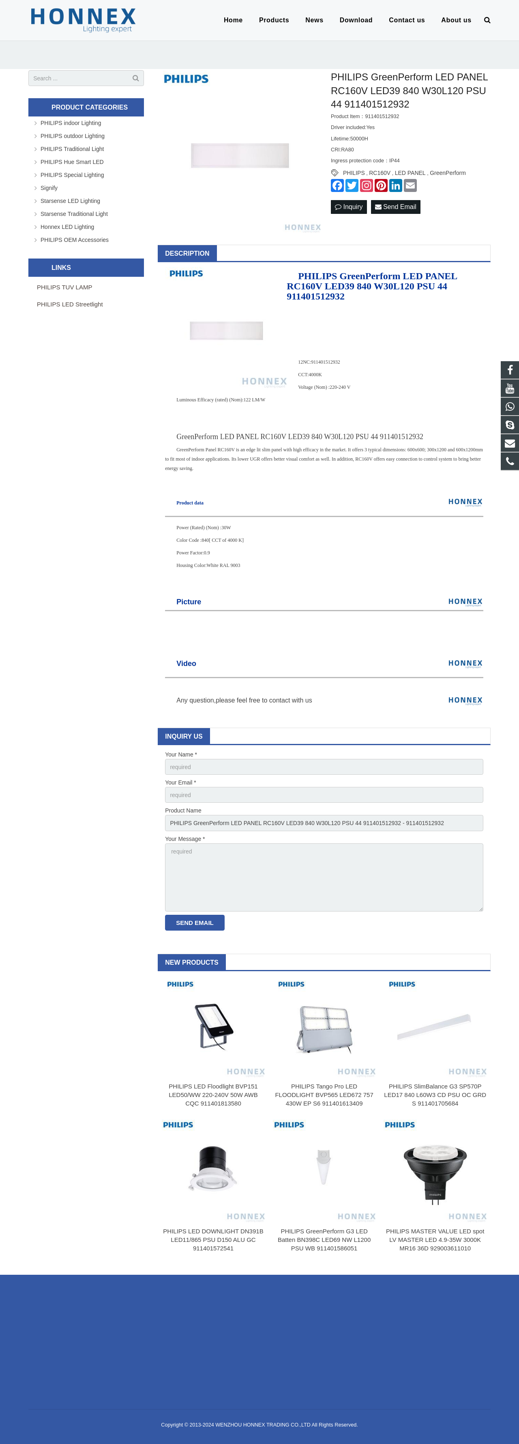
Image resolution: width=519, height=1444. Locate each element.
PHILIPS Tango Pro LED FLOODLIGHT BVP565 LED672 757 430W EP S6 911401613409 (324, 1095)
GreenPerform (448, 173)
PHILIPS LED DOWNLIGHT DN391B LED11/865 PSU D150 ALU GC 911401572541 (213, 1240)
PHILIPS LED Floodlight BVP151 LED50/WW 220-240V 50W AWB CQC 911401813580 (213, 1095)
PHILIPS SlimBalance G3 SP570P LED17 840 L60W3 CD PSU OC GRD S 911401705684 (435, 1095)
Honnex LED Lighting (67, 227)
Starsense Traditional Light (74, 214)
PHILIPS (354, 173)
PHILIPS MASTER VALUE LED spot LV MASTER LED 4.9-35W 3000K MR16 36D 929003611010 (435, 1240)
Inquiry (348, 206)
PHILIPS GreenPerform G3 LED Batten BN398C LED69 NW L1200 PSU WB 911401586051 (324, 1240)
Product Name (183, 810)
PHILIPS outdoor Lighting (73, 136)
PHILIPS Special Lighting (72, 175)
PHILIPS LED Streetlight (70, 304)
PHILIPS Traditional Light (72, 149)
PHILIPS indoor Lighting (71, 123)
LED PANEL (410, 173)
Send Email (395, 206)
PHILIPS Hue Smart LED (72, 162)
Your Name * (181, 754)
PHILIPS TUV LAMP (64, 287)
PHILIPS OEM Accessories (75, 240)
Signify (49, 188)
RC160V (379, 173)
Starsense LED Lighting (70, 201)
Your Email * (180, 782)
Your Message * (185, 839)
